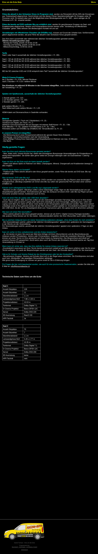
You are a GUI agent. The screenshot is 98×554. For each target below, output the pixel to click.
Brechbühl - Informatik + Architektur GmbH (24, 547)
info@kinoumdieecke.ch (20, 266)
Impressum (24, 550)
